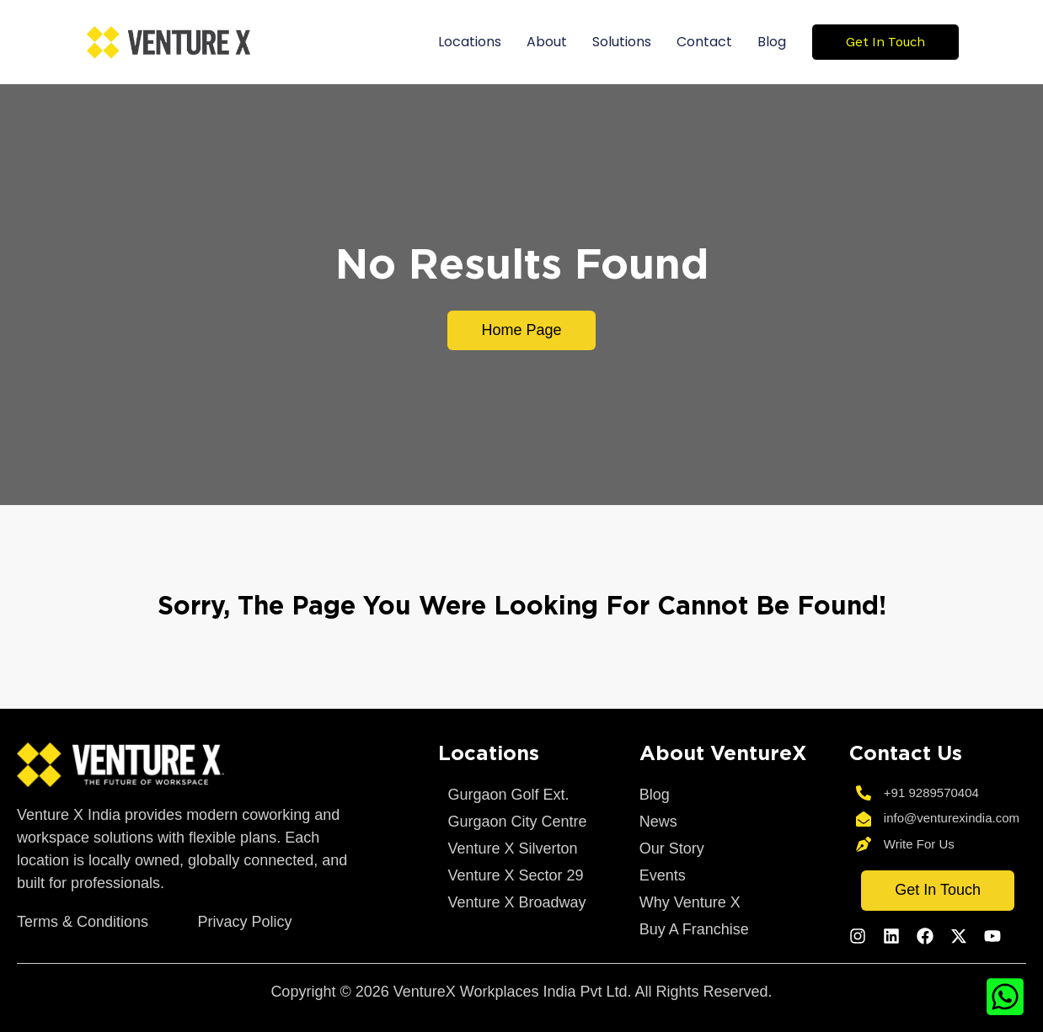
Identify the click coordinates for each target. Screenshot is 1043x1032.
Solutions (621, 41)
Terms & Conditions (82, 921)
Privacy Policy (245, 921)
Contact (704, 41)
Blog (771, 41)
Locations (469, 41)
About (547, 41)
